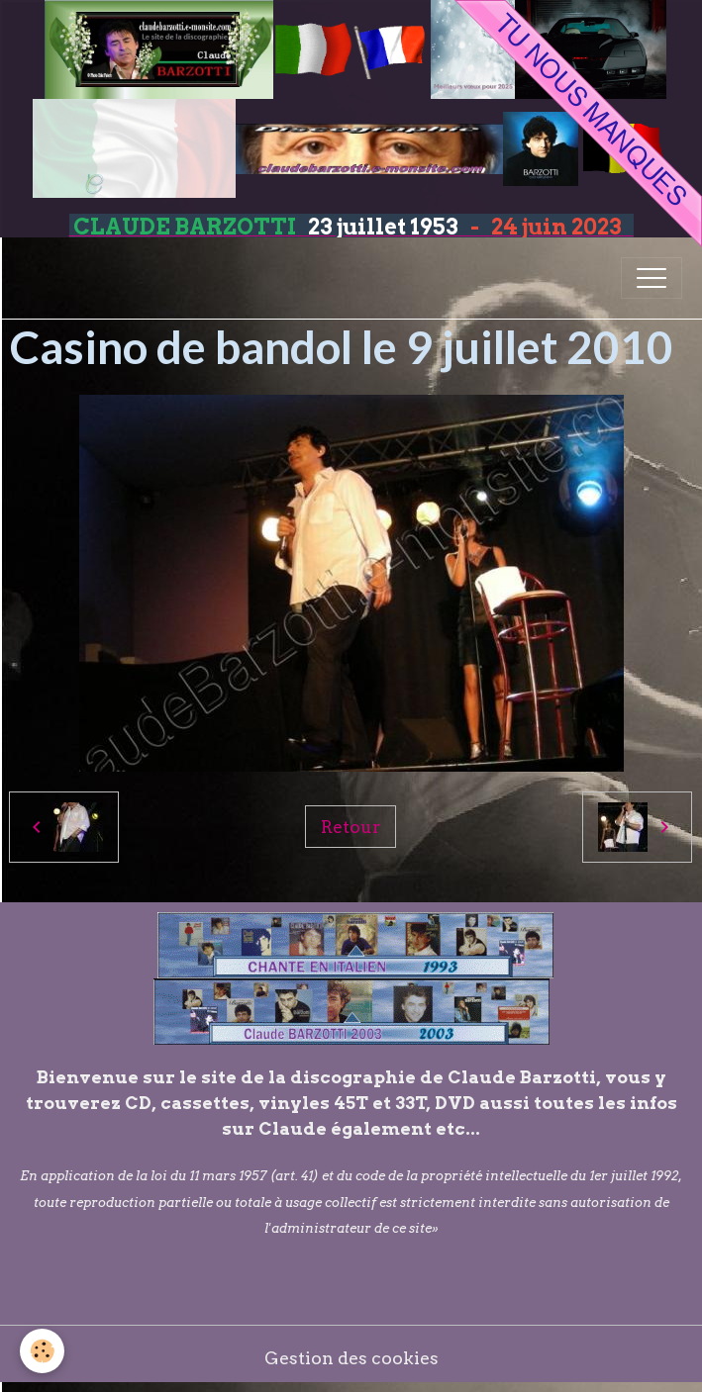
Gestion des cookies (351, 1357)
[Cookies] (42, 1351)
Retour (350, 826)
